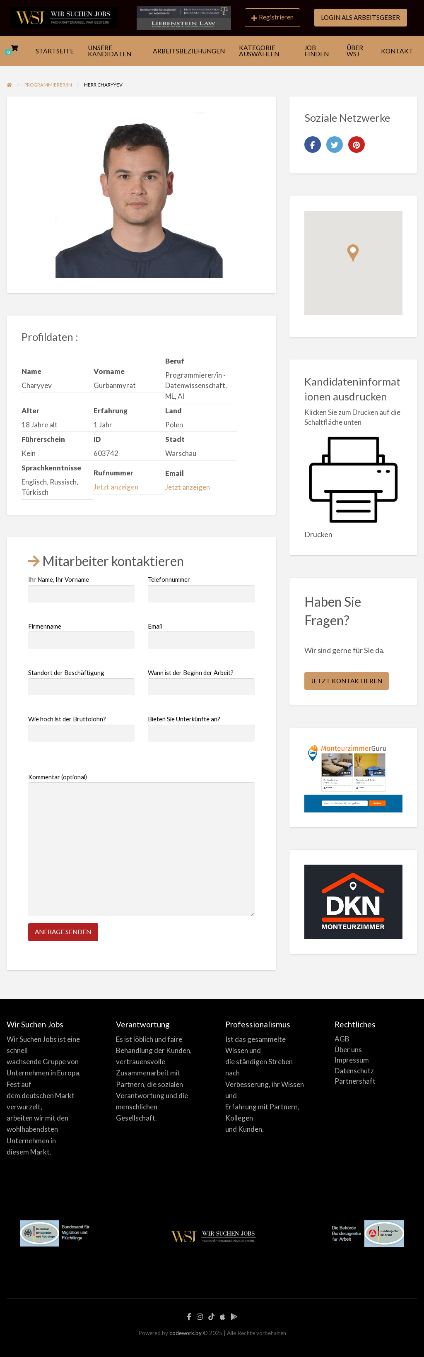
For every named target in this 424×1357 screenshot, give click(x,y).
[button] (353, 253)
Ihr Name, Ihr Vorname (81, 589)
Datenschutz (354, 1070)
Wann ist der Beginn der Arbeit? (201, 682)
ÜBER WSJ (355, 51)
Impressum (352, 1059)
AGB (342, 1038)
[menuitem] (272, 18)
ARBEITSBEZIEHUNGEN (189, 51)
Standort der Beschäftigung (81, 682)
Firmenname (81, 635)
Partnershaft (355, 1081)
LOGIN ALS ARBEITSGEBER (360, 17)
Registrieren (272, 17)
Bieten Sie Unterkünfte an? (201, 728)
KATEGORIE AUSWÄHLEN (259, 51)
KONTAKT (397, 51)
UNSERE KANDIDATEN (109, 51)
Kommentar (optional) (141, 844)
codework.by (185, 1333)
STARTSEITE (55, 51)
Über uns (348, 1049)
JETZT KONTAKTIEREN (346, 681)
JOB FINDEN (316, 51)
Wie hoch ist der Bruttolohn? (81, 728)
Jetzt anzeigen (116, 486)
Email (201, 635)
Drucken (318, 534)
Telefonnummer (201, 589)
